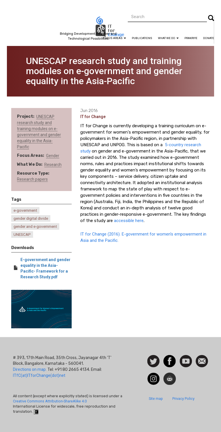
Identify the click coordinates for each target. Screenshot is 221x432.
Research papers (32, 179)
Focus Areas (114, 38)
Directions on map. (30, 369)
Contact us (202, 361)
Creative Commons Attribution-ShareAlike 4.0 (50, 401)
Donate (208, 38)
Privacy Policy (183, 398)
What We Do (168, 38)
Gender (52, 155)
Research (53, 164)
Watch (185, 358)
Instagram (153, 375)
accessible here (129, 220)
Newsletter (169, 375)
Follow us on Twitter (153, 361)
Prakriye (190, 38)
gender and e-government (35, 226)
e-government (25, 210)
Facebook (169, 358)
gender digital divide (31, 218)
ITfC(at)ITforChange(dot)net (39, 375)
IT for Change (93, 116)
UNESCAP (22, 234)
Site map (156, 398)
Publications (142, 38)
